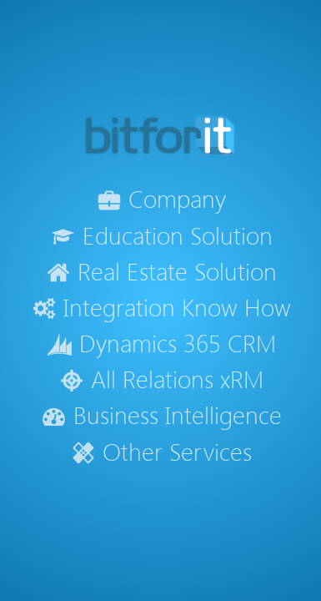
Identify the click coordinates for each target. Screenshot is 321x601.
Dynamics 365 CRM (160, 342)
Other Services (161, 451)
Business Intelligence (160, 414)
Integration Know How (161, 306)
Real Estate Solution (161, 271)
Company (161, 198)
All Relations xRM (161, 378)
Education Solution (160, 235)
